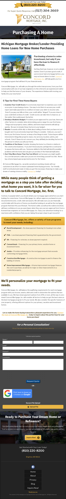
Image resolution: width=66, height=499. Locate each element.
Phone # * (6, 351)
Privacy (33, 480)
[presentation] (16, 374)
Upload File (33, 407)
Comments (6, 357)
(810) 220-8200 (34, 4)
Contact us (32, 171)
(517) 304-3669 (46, 10)
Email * (5, 345)
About (33, 476)
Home (33, 472)
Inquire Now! (33, 438)
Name (5, 339)
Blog (33, 484)
